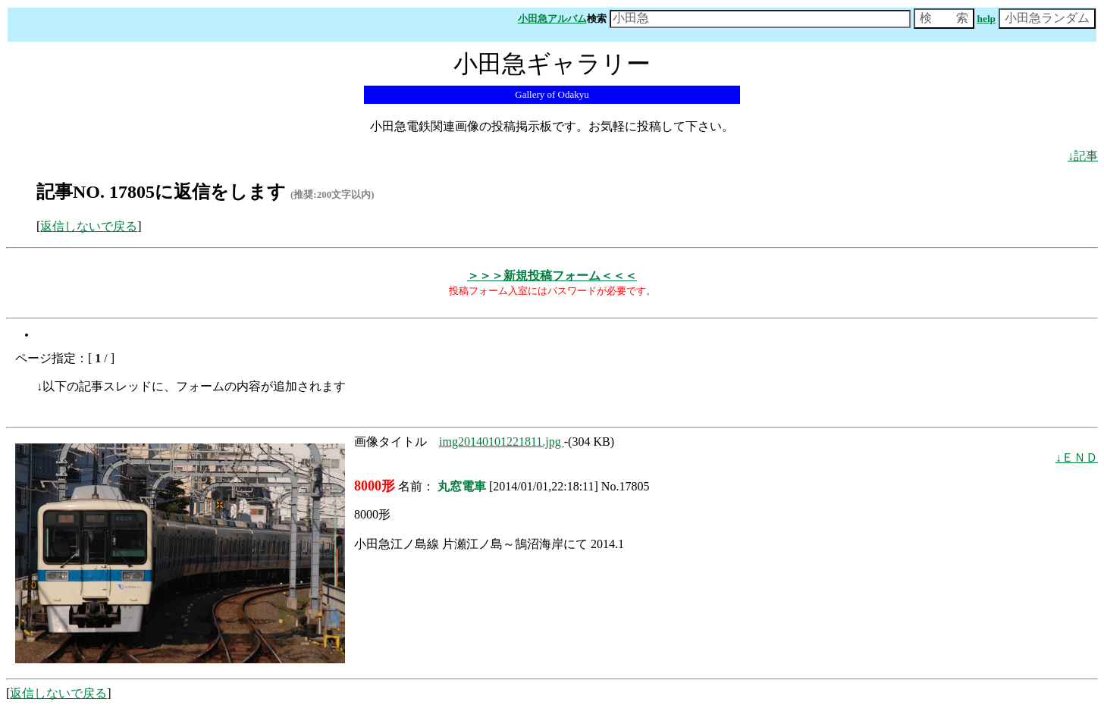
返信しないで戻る (88, 226)
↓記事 (1083, 155)
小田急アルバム (552, 18)
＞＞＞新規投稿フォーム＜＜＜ (552, 275)
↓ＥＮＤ (1076, 457)
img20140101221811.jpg (501, 441)
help (986, 18)
